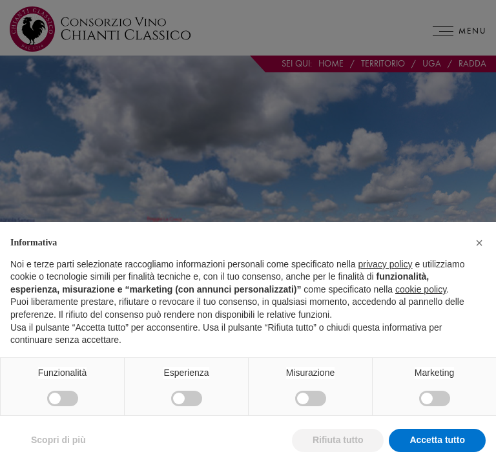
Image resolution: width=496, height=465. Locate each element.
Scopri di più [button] (58, 440)
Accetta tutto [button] (437, 440)
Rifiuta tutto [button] (338, 440)
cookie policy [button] (420, 289)
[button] (479, 242)
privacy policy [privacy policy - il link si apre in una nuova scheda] (385, 264)
